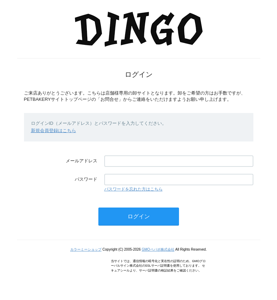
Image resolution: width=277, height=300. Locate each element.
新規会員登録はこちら (53, 130)
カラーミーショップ (85, 249)
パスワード (86, 179)
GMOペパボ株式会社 (158, 249)
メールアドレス (81, 160)
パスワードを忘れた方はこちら (133, 189)
